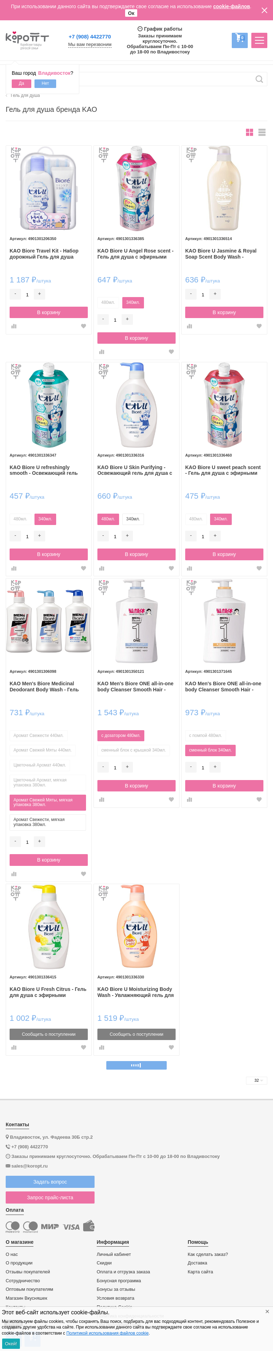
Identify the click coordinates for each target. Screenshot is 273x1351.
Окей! (11, 1343)
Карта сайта (200, 1271)
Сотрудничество (23, 1280)
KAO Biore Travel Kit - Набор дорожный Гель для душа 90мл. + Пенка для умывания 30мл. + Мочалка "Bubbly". (45, 254)
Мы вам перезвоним (90, 44)
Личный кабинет (114, 1254)
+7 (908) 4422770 (90, 36)
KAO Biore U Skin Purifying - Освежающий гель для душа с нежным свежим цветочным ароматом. (134, 470)
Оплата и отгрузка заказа (123, 1271)
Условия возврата (115, 1298)
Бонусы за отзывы (116, 1289)
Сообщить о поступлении (49, 1034)
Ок (131, 13)
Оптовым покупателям (29, 1289)
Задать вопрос (50, 1182)
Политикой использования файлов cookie (107, 1333)
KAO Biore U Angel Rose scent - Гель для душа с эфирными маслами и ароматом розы (135, 254)
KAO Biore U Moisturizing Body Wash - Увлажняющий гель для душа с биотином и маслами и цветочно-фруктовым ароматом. (135, 992)
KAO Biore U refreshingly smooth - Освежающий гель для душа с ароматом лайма (45, 470)
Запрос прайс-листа (50, 1197)
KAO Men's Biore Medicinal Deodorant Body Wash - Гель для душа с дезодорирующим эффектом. (46, 687)
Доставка (197, 1263)
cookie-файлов (231, 6)
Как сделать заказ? (208, 1254)
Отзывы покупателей (28, 1271)
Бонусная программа (119, 1280)
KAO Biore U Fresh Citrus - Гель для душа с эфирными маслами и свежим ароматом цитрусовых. (48, 992)
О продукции (19, 1263)
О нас (12, 1254)
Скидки (104, 1263)
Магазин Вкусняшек (26, 1298)
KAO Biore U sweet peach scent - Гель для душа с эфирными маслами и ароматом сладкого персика (223, 470)
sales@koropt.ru (29, 1166)
